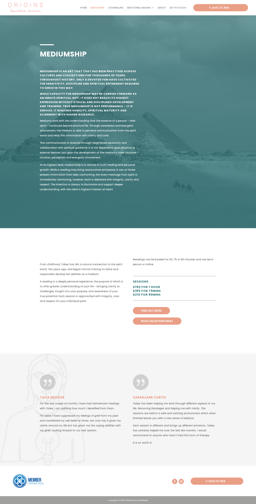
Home (83, 7)
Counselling (116, 7)
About (162, 7)
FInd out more (151, 310)
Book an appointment (157, 320)
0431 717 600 (220, 7)
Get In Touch (177, 7)
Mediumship (97, 7)
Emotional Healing (139, 7)
